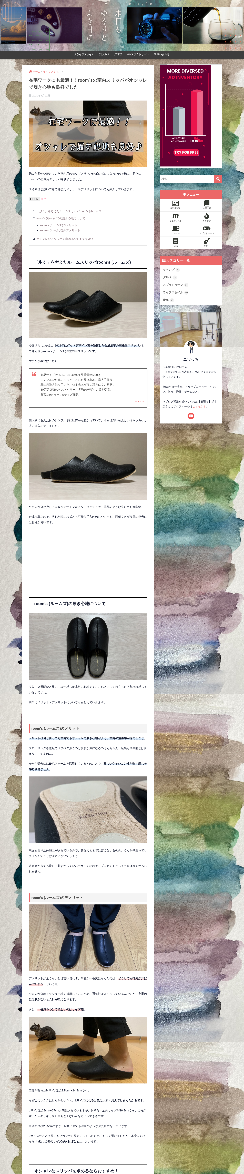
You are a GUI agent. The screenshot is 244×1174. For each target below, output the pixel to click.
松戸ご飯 (206, 205)
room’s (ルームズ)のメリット (58, 225)
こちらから (199, 406)
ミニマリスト (175, 217)
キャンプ (206, 217)
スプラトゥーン (138, 54)
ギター (206, 242)
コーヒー (175, 230)
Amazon (139, 401)
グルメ (104, 54)
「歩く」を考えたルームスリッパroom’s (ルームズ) (69, 211)
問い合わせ (161, 54)
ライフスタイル (84, 54)
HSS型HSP (175, 205)
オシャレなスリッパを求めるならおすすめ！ (65, 239)
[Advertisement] (88, 563)
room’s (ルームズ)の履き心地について (60, 218)
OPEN (34, 199)
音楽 (118, 54)
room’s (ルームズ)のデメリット (60, 230)
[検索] (218, 179)
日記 (175, 242)
